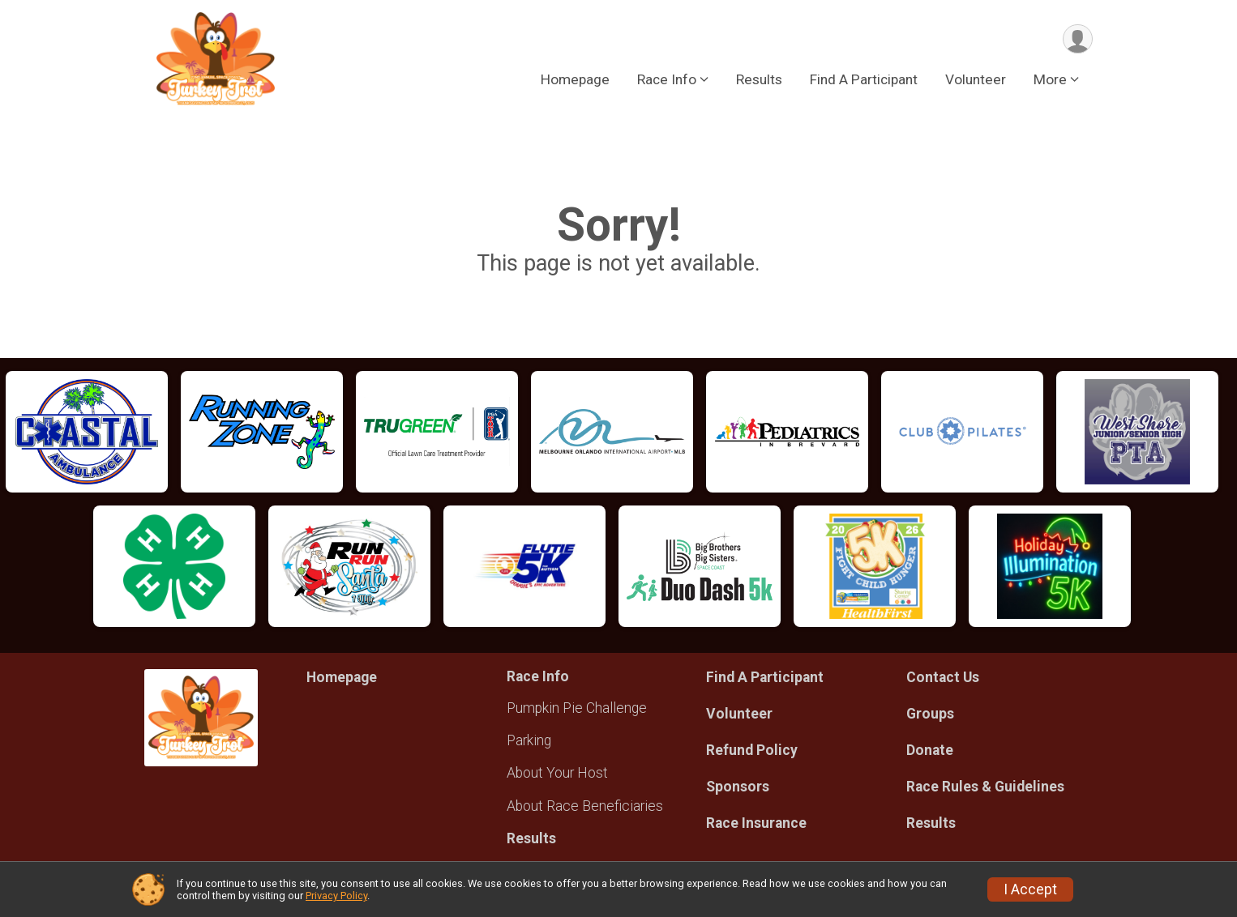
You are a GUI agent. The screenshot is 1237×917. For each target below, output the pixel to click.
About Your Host (557, 773)
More (1050, 80)
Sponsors (737, 786)
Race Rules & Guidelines (985, 786)
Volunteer (975, 80)
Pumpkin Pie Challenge (577, 708)
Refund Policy (752, 750)
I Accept (1030, 889)
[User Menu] (1078, 39)
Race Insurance (756, 823)
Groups (930, 714)
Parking (529, 740)
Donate (929, 750)
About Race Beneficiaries (585, 806)
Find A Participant (864, 80)
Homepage (575, 80)
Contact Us (942, 677)
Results (759, 80)
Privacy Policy (336, 895)
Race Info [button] (666, 80)
